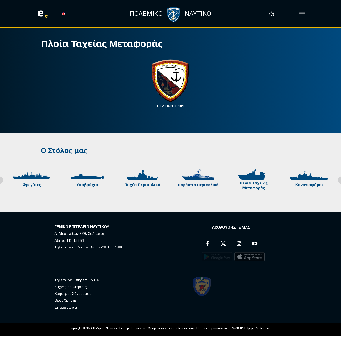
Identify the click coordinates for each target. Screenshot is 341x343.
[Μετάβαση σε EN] (63, 13)
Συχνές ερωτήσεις (70, 294)
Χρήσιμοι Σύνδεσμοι (72, 301)
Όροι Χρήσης (65, 307)
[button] (271, 13)
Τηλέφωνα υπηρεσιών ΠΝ (77, 287)
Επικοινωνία (65, 314)
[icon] (302, 14)
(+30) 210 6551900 (107, 247)
